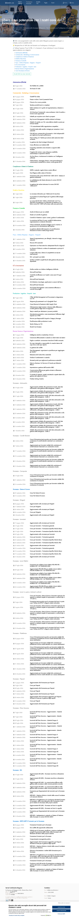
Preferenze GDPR (61, 913)
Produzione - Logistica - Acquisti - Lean (25, 66)
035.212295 (51, 892)
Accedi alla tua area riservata (22, 74)
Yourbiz (49, 898)
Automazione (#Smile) (21, 52)
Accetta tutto (61, 907)
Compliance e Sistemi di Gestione (24, 56)
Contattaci (47, 888)
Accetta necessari (61, 910)
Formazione (17, 11)
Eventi (52, 2)
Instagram (53, 895)
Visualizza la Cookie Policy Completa (16, 915)
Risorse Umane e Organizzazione (24, 68)
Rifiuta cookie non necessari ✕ (64, 902)
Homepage (11, 11)
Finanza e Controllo (20, 60)
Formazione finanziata (29, 2)
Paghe (45, 2)
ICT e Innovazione (20, 64)
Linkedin (49, 895)
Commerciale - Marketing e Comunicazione (27, 54)
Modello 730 (38, 2)
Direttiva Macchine (20, 58)
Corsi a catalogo (20, 2)
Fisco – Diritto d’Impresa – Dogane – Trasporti (28, 62)
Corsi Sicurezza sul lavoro (22, 70)
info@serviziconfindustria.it (52, 890)
